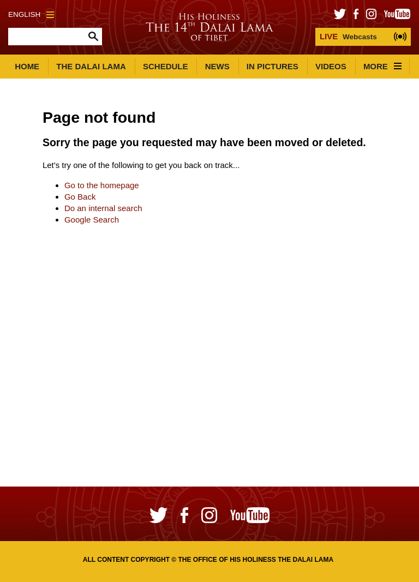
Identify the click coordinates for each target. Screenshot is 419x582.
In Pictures (272, 66)
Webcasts (348, 36)
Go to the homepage (101, 185)
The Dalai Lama (91, 66)
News (217, 66)
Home (27, 66)
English (31, 14)
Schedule (165, 66)
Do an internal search (103, 208)
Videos (330, 66)
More (382, 66)
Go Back (80, 196)
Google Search (91, 219)
